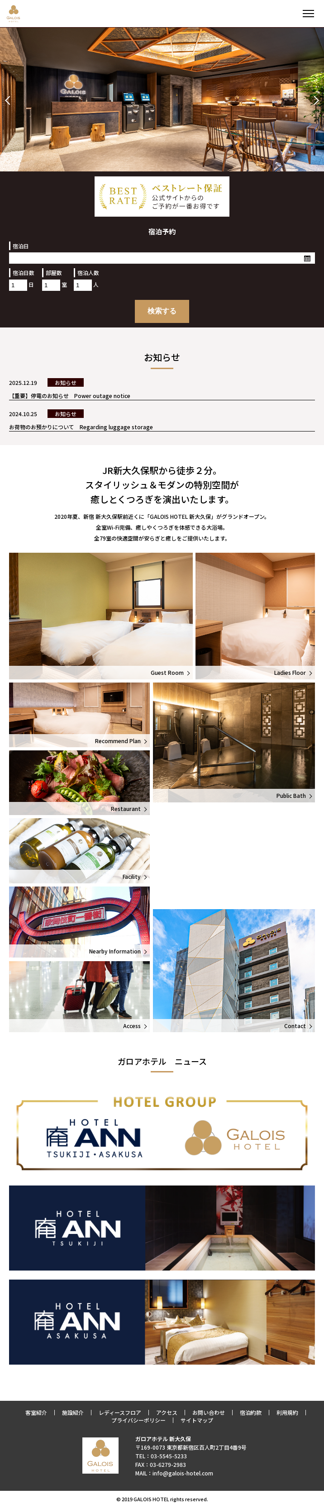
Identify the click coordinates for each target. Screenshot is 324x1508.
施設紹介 (73, 1412)
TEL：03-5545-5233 (161, 1456)
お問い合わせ (208, 1412)
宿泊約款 (251, 1412)
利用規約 (287, 1412)
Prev (9, 100)
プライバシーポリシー (138, 1420)
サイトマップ (197, 1420)
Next (314, 100)
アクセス (166, 1412)
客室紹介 (36, 1412)
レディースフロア (120, 1412)
